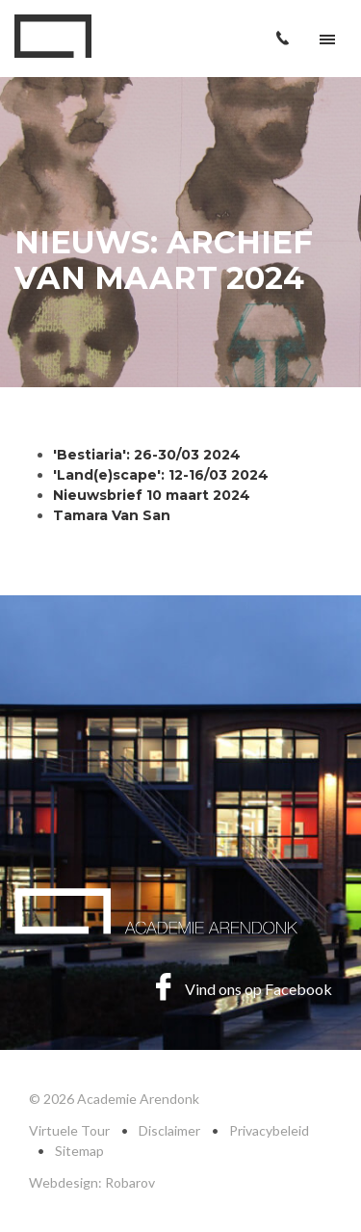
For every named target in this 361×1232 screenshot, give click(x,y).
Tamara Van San (113, 515)
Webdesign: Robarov (92, 1182)
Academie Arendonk (52, 36)
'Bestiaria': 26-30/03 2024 (147, 454)
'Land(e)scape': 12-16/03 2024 (161, 475)
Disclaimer (169, 1130)
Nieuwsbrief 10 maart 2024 (151, 495)
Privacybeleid (269, 1130)
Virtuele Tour (69, 1130)
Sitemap (79, 1150)
